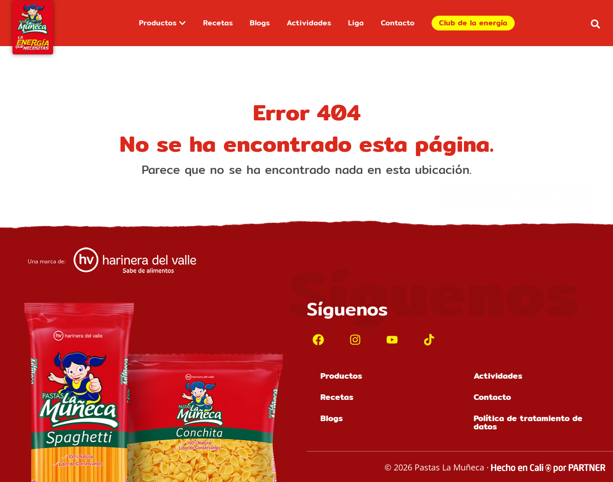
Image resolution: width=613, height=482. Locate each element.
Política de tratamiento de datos (528, 422)
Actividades (498, 375)
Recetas (337, 397)
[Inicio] (32, 27)
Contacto (492, 397)
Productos (341, 375)
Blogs (331, 418)
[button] (595, 24)
